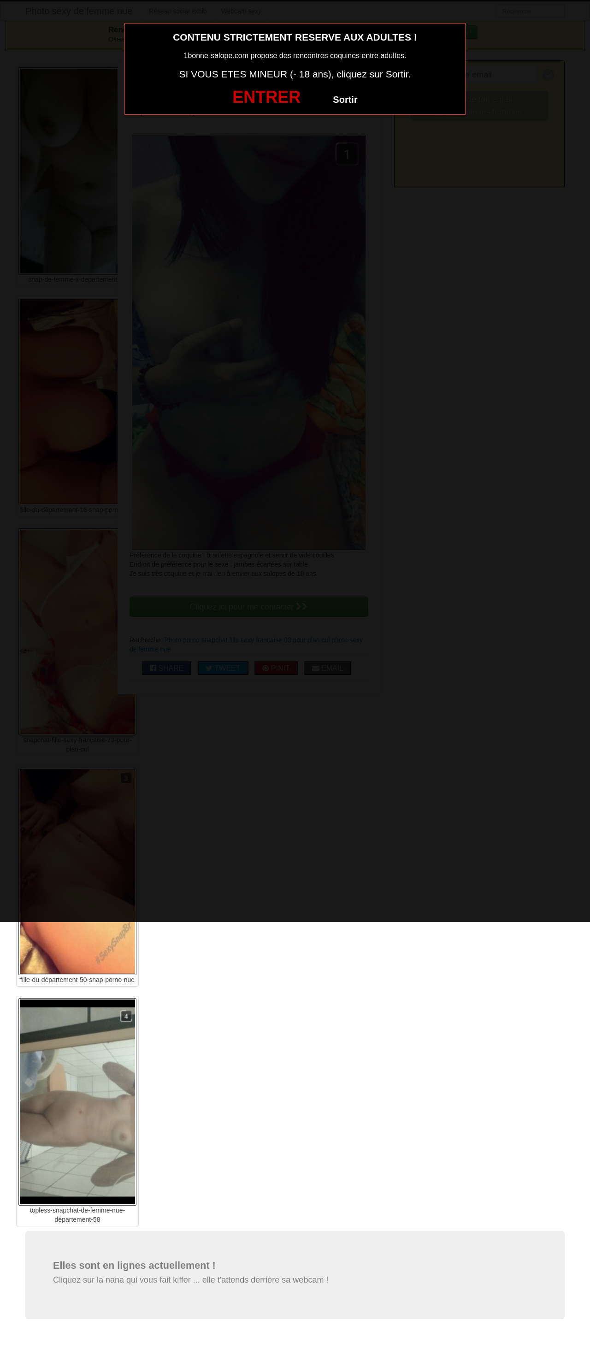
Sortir (345, 100)
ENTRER (266, 97)
